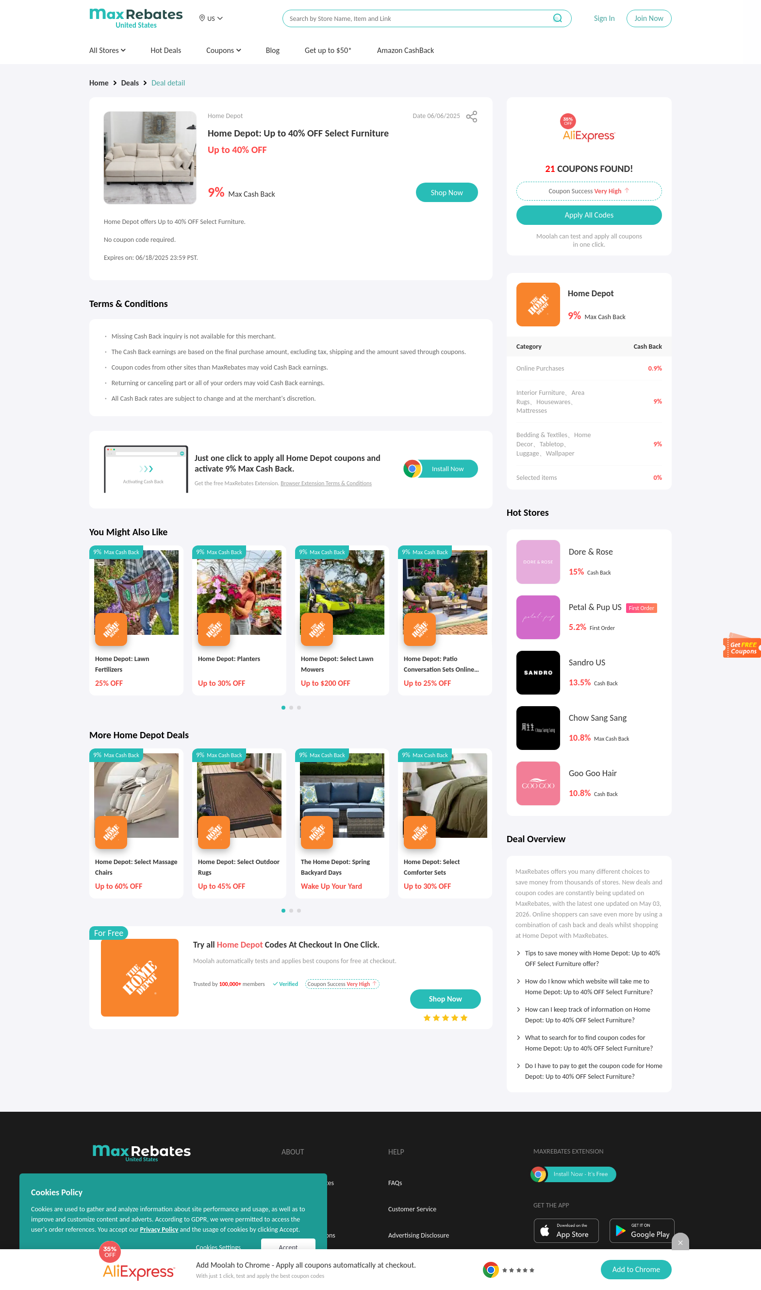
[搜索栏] (408, 19)
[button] (210, 18)
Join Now (649, 18)
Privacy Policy (159, 1229)
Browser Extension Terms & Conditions (326, 483)
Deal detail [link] (168, 82)
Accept (288, 1247)
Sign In (604, 18)
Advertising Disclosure (418, 1235)
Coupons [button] (223, 50)
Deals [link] (130, 82)
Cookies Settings (218, 1247)
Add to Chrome (636, 1269)
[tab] (589, 955)
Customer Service (412, 1209)
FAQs (395, 1183)
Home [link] (99, 82)
